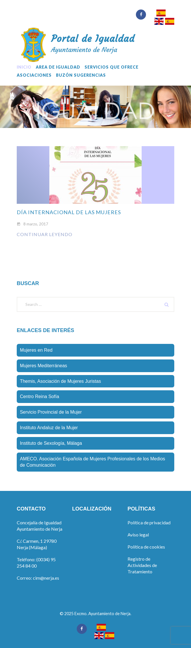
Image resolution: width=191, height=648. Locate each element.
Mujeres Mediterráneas (43, 365)
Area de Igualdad (58, 67)
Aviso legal (138, 534)
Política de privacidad (149, 522)
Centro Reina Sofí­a (39, 396)
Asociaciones (34, 75)
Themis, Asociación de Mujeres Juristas (60, 381)
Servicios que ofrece (111, 67)
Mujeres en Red (36, 350)
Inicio (24, 67)
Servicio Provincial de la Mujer (51, 412)
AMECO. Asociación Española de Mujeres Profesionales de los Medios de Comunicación (92, 462)
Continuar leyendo (44, 234)
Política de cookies (146, 546)
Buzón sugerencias (81, 75)
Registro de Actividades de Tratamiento (142, 565)
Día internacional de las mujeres (69, 212)
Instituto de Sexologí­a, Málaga (51, 443)
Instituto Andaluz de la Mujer (49, 427)
